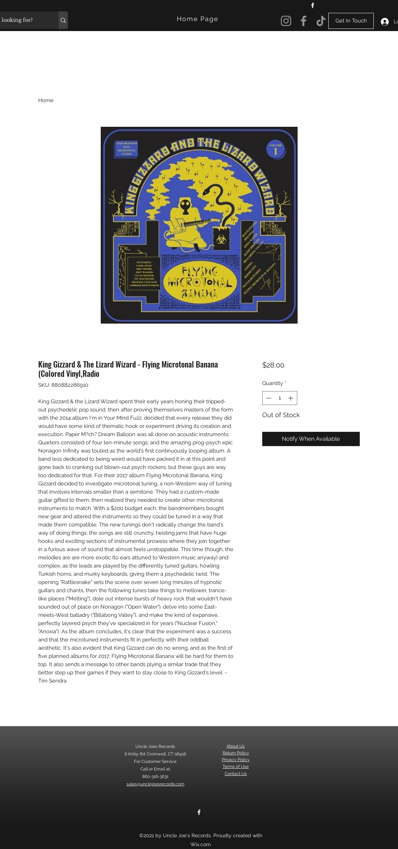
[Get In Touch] (351, 21)
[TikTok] (321, 21)
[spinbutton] (280, 398)
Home (46, 100)
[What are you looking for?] (63, 20)
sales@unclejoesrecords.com (155, 783)
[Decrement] (268, 398)
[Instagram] (286, 21)
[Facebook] (312, 5)
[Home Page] (198, 19)
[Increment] (291, 398)
